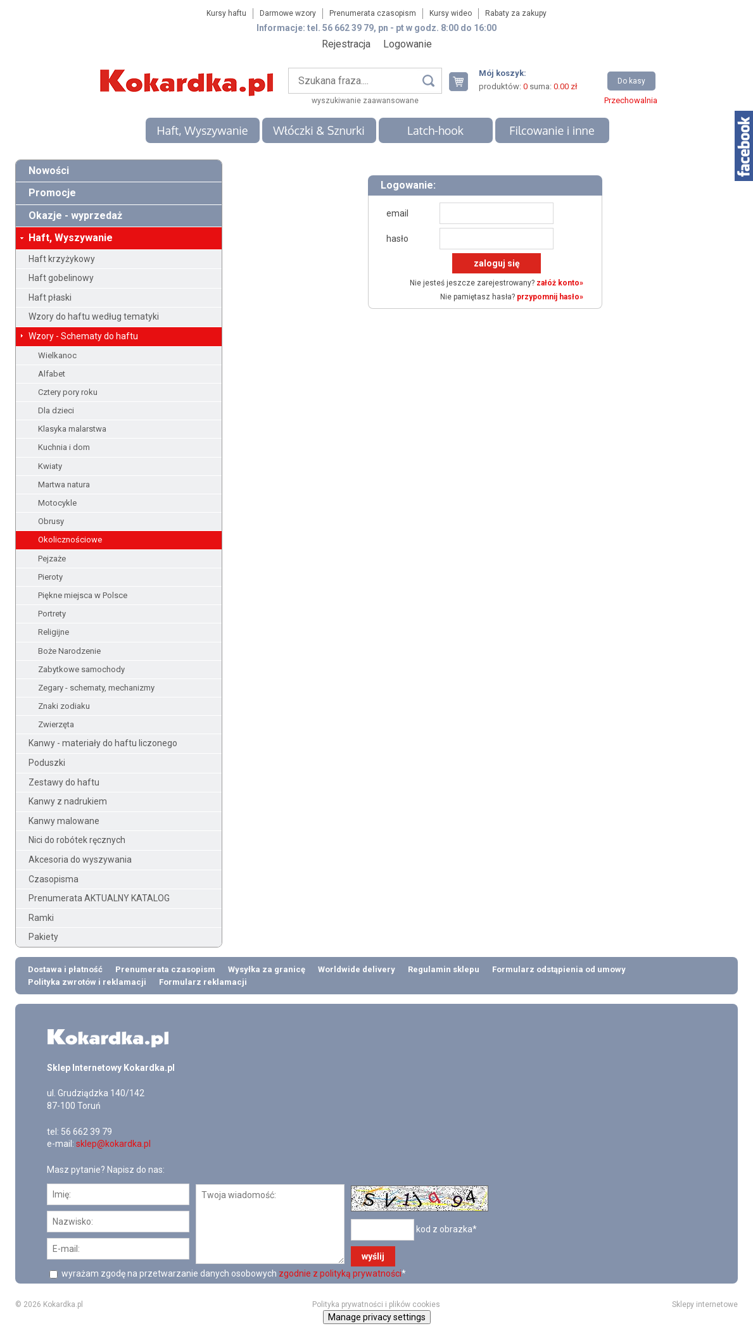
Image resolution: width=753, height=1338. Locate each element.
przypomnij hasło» (550, 296)
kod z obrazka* (446, 1229)
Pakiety (43, 937)
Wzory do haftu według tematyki (93, 316)
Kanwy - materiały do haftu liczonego (102, 743)
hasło (397, 239)
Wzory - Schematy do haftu (83, 336)
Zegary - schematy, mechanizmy (96, 687)
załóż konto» (559, 282)
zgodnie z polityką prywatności (340, 1273)
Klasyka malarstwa (72, 429)
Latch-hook (435, 130)
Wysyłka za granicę (266, 969)
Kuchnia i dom (64, 447)
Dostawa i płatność (65, 969)
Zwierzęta (56, 724)
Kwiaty (50, 466)
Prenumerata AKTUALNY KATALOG (99, 898)
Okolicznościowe (70, 539)
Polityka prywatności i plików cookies (376, 1304)
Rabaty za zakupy (516, 13)
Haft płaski (50, 297)
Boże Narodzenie (69, 651)
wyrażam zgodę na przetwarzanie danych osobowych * (233, 1273)
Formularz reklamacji (203, 982)
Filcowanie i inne (551, 130)
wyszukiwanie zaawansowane (365, 100)
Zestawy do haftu (63, 782)
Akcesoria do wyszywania (80, 859)
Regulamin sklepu (443, 969)
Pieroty (50, 577)
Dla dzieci (56, 410)
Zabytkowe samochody (81, 669)
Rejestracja (346, 44)
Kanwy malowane (63, 821)
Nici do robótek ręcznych (76, 840)
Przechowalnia (630, 100)
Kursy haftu (226, 13)
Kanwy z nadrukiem (67, 801)
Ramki (41, 918)
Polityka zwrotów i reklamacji (87, 982)
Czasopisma (53, 879)
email (397, 213)
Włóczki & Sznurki (319, 130)
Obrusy (51, 521)
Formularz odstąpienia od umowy (559, 969)
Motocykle (57, 503)
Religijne (53, 632)
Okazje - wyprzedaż (75, 215)
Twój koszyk (463, 81)
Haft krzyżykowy (61, 259)
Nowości (48, 171)
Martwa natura (64, 484)
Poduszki (46, 763)
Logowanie (407, 44)
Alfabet (51, 373)
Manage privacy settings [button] (377, 1317)
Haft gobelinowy (61, 278)
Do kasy (631, 81)
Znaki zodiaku (64, 706)
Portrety (52, 613)
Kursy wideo (450, 13)
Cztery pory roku (68, 392)
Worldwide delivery (356, 969)
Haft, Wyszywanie (202, 130)
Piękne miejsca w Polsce (82, 595)
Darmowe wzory (288, 13)
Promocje (52, 193)
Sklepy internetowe (705, 1304)
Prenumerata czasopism (372, 13)
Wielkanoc (57, 355)
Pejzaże (52, 558)
